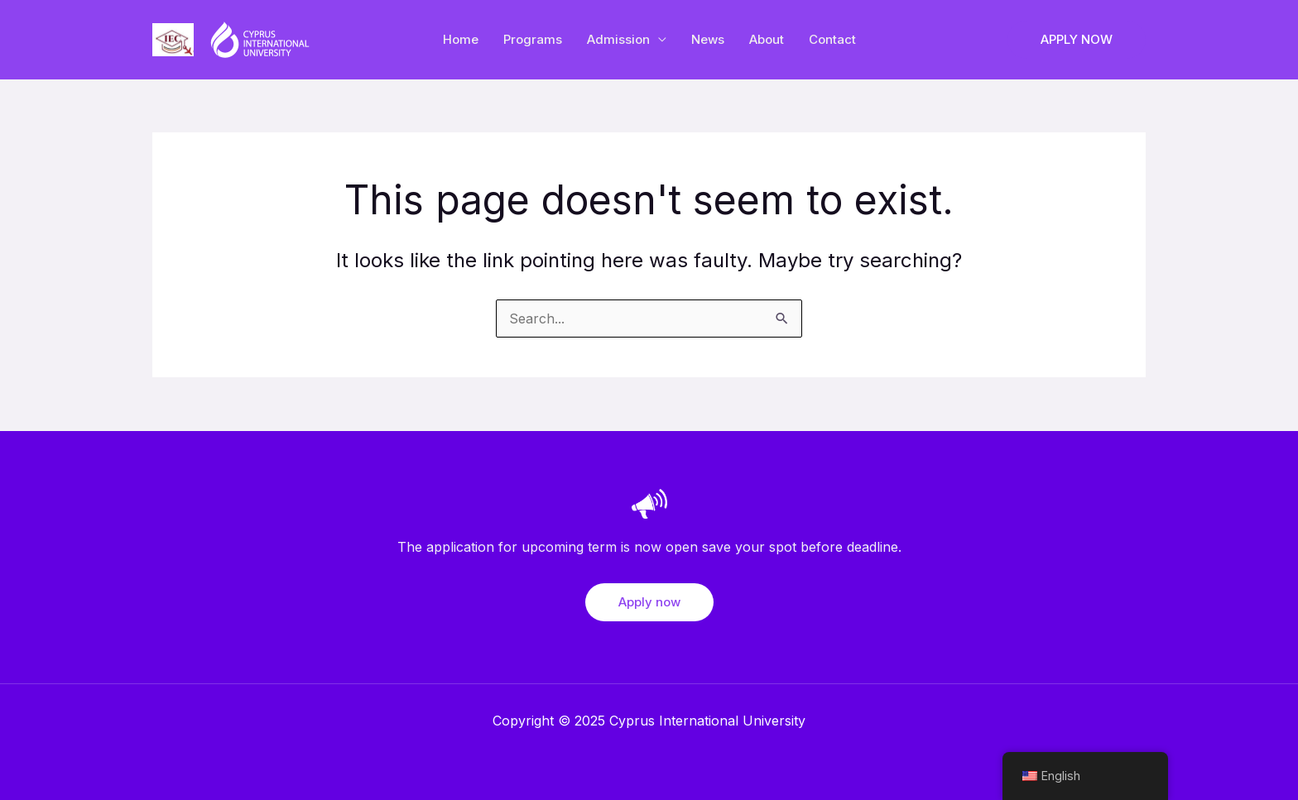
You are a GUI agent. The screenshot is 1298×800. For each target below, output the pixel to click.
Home (460, 39)
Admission (618, 39)
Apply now (649, 602)
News (707, 39)
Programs (532, 39)
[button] (1076, 40)
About (766, 39)
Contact (832, 39)
